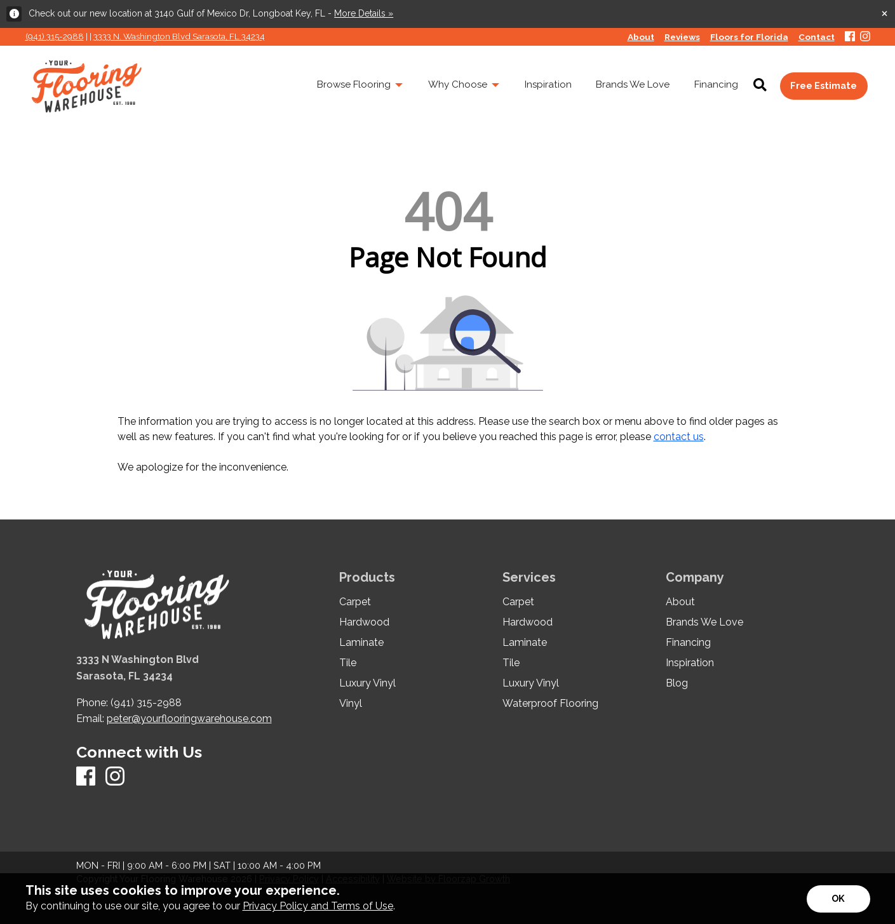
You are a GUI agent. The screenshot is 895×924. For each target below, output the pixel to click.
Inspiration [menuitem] (548, 84)
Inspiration (690, 663)
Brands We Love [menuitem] (633, 84)
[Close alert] (884, 12)
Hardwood (364, 622)
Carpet (355, 602)
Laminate (361, 643)
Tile (347, 663)
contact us (679, 437)
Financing (688, 643)
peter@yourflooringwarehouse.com (189, 719)
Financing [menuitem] (716, 84)
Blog (677, 683)
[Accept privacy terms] (838, 899)
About (680, 602)
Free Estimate (823, 85)
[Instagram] (865, 37)
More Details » (363, 13)
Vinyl (350, 704)
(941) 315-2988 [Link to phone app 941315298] (54, 36)
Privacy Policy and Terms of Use (318, 906)
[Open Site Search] (760, 86)
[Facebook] (850, 37)
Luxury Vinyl (367, 683)
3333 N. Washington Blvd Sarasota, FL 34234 (179, 36)
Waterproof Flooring (550, 704)
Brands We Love (704, 622)
